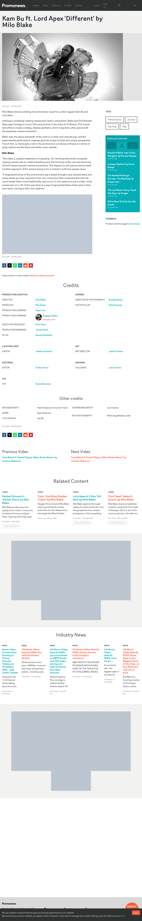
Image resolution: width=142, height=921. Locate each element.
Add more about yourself (42, 275)
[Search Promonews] (119, 5)
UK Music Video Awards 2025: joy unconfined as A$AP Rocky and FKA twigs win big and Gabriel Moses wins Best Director (59, 661)
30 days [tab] (122, 145)
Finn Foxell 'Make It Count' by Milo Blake (121, 498)
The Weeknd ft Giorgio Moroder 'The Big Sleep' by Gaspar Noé (121, 178)
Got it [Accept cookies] (136, 912)
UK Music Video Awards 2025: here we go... (110, 655)
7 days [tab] (112, 145)
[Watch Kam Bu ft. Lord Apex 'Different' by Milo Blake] (62, 67)
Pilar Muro (41, 324)
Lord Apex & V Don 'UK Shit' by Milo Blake (87, 498)
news (4, 645)
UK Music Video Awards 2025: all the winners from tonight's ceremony (85, 654)
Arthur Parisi (42, 367)
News (45, 5)
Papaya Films (50, 315)
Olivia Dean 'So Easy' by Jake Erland (122, 203)
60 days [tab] (133, 145)
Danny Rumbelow (44, 335)
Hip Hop (112, 126)
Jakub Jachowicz (44, 351)
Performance (115, 119)
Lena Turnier (115, 367)
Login (97, 5)
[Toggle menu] (134, 5)
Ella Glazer (41, 305)
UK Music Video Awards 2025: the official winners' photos (31, 654)
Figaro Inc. (41, 310)
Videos (36, 5)
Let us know (134, 223)
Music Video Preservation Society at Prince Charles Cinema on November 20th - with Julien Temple (10, 661)
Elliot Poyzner (116, 305)
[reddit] (25, 265)
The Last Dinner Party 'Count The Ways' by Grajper (122, 191)
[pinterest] (31, 265)
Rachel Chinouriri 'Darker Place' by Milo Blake (15, 499)
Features (56, 5)
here (122, 915)
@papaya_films (49, 319)
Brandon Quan (116, 299)
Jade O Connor (116, 351)
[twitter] (9, 265)
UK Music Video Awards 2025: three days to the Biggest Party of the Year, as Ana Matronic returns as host (131, 661)
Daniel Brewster (43, 383)
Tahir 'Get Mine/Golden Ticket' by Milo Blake (52, 498)
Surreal (131, 119)
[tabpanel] (123, 180)
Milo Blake (41, 299)
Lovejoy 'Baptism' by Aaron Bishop (121, 165)
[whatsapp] (15, 265)
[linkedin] (20, 265)
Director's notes (11, 526)
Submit (78, 5)
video (5, 492)
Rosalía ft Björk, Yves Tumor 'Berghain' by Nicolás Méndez (122, 154)
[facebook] (4, 265)
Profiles (67, 5)
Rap (124, 126)
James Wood (42, 329)
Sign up (105, 5)
